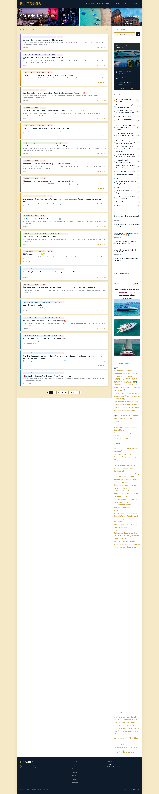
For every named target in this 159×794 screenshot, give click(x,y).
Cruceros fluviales (122, 202)
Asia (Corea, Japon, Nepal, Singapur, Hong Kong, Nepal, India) (125, 135)
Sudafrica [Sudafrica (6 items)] (117, 747)
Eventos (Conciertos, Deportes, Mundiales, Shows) (125, 142)
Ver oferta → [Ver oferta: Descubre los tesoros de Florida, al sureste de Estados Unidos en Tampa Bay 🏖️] (101, 100)
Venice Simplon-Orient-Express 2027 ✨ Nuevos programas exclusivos (51, 272)
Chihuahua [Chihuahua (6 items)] (122, 723)
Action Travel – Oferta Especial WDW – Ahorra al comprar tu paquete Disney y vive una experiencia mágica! (62, 200)
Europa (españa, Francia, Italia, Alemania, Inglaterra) (125, 106)
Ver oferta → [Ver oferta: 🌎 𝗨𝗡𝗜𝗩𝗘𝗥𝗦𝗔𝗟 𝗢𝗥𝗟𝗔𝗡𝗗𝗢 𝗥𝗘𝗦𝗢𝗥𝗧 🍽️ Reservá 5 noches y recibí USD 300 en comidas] (101, 295)
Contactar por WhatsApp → (131, 789)
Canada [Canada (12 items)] (134, 717)
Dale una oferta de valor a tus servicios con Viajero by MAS (46, 128)
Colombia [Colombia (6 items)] (133, 723)
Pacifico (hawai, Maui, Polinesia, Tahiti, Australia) (126, 183)
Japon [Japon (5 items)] (119, 734)
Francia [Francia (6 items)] (128, 731)
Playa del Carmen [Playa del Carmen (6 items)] (119, 742)
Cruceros (74, 772)
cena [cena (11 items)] (126, 720)
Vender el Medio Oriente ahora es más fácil (40, 236)
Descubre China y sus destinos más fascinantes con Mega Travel (48, 146)
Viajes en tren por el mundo (125, 175)
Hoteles (118, 187)
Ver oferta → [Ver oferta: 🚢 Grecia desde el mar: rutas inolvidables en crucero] (101, 47)
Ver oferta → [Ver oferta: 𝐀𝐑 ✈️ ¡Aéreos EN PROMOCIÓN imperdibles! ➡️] (101, 226)
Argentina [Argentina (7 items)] (127, 717)
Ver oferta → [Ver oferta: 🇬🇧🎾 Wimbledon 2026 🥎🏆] (101, 262)
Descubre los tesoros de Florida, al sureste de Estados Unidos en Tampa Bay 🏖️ (54, 93)
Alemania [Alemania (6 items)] (121, 717)
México (74, 776)
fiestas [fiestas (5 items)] (116, 731)
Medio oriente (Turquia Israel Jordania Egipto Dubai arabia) (125, 156)
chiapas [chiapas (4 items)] (116, 722)
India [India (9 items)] (133, 731)
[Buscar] (138, 34)
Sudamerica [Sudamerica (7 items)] (124, 747)
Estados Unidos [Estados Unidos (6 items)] (128, 728)
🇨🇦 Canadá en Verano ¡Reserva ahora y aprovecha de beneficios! (48, 163)
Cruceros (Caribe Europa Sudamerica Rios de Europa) (125, 112)
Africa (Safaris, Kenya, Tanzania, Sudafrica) (126, 167)
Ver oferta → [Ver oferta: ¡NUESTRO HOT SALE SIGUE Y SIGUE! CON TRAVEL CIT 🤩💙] (101, 83)
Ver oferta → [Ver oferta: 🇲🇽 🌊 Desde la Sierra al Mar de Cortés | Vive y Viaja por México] (101, 383)
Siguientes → (74, 392)
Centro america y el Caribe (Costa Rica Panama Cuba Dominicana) (124, 149)
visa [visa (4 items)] (129, 752)
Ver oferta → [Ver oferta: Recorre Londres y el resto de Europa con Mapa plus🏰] (101, 328)
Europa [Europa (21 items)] (136, 728)
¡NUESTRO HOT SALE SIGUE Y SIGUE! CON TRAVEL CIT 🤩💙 (48, 75)
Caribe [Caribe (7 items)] (121, 720)
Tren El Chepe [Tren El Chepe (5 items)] (132, 747)
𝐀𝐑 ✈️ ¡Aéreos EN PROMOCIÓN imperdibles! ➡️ (42, 219)
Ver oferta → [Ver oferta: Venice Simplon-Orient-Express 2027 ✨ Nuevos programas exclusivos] (101, 277)
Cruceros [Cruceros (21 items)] (124, 725)
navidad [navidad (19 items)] (122, 738)
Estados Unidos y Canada (124, 116)
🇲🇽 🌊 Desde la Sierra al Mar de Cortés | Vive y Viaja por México (48, 376)
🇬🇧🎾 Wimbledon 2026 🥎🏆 (34, 254)
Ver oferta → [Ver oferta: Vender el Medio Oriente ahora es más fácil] (101, 244)
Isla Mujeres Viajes (121, 438)
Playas (118, 205)
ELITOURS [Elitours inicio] (31, 3)
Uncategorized (120, 538)
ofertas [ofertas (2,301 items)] (131, 738)
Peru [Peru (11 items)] (137, 738)
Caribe (118, 178)
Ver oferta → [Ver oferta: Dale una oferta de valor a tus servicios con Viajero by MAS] (101, 136)
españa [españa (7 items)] (120, 728)
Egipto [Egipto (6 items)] (116, 728)
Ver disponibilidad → (127, 88)
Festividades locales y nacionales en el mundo (123, 161)
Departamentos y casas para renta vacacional (125, 197)
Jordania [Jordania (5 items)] (124, 734)
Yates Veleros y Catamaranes (125, 171)
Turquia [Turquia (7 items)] (116, 752)
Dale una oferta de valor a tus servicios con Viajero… (126, 259)
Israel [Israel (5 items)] (136, 731)
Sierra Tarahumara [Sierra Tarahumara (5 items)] (128, 745)
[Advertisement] (127, 585)
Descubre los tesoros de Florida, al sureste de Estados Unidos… (125, 242)
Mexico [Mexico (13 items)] (116, 738)
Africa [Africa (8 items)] (115, 717)
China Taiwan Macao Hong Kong (124, 192)
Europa (74, 765)
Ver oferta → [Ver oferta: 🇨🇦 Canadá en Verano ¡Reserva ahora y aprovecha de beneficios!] (101, 171)
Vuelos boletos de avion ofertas (124, 121)
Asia (73, 768)
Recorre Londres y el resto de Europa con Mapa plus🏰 (44, 321)
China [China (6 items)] (128, 723)
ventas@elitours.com (122, 273)
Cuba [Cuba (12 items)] (130, 725)
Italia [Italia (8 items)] (115, 734)
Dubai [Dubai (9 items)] (135, 725)
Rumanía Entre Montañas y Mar (35, 305)
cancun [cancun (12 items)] (116, 720)
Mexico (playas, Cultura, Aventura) (123, 100)
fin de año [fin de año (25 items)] (122, 731)
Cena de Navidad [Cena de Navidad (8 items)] (133, 720)
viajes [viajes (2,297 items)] (123, 751)
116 (66, 392)
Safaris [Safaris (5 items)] (136, 742)
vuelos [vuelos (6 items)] (132, 752)
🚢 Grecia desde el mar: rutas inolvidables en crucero (44, 40)
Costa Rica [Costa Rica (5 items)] (117, 725)
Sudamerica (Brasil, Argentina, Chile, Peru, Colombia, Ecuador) (125, 127)
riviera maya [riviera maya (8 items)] (129, 742)
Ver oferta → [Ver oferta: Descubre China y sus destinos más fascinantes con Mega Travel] (101, 153)
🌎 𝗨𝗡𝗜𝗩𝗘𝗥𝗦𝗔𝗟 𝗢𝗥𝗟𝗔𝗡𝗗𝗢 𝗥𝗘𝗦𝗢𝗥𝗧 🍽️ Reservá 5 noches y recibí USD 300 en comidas (59, 287)
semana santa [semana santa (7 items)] (118, 745)
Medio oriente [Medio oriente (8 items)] (132, 734)
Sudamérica (75, 783)
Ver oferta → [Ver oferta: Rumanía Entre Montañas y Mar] (101, 310)
